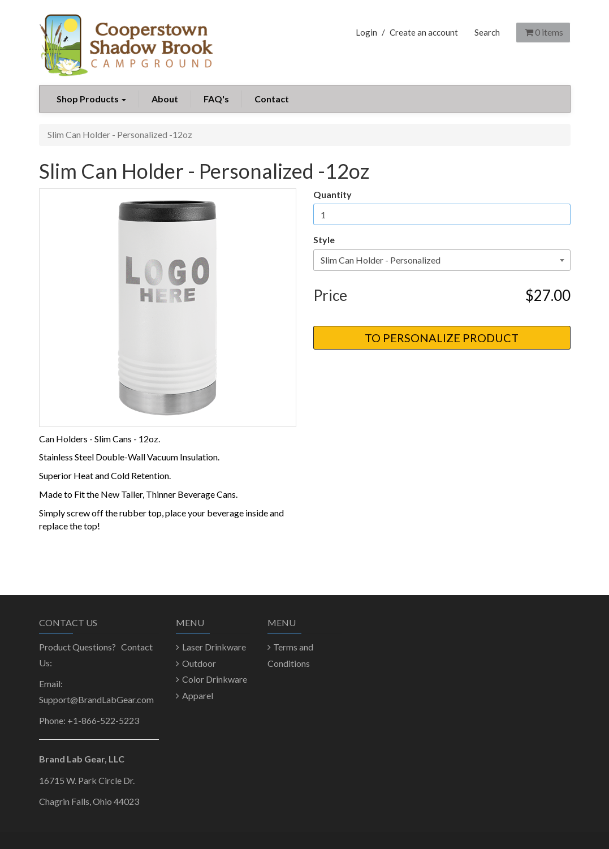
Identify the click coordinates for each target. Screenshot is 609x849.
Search (487, 32)
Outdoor (199, 663)
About (165, 98)
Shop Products (91, 98)
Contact (271, 98)
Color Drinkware (214, 679)
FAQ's (216, 98)
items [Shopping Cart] (543, 32)
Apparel (197, 695)
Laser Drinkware (214, 646)
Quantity (332, 194)
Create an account (424, 32)
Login (366, 32)
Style (324, 239)
